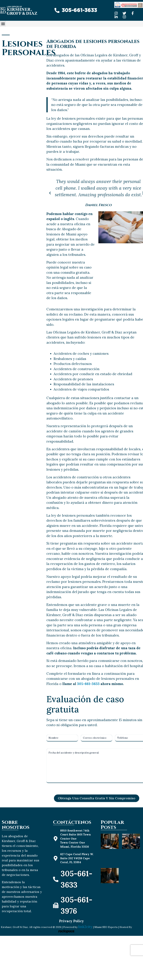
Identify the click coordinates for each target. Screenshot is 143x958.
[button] (3, 24)
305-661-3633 (88, 684)
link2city (85, 927)
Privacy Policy (71, 921)
